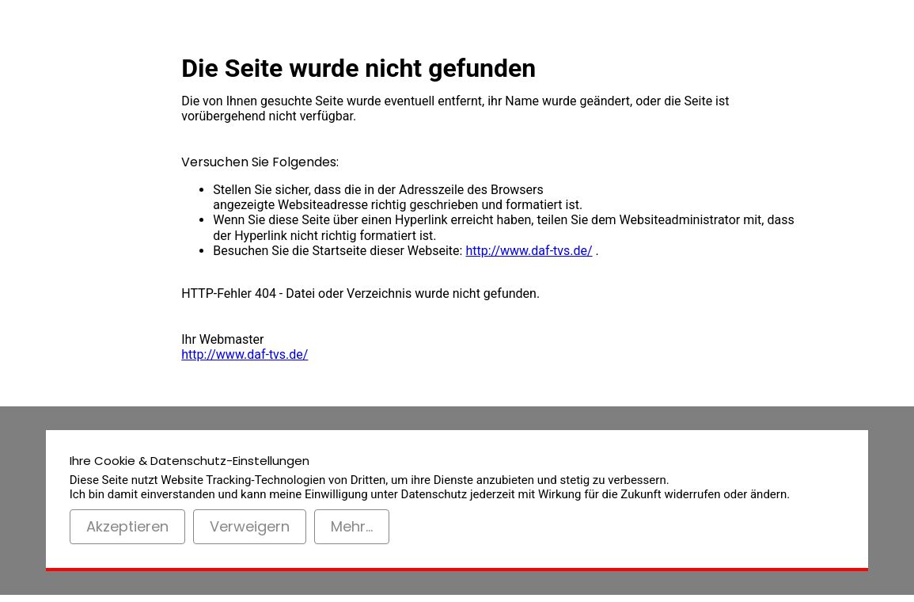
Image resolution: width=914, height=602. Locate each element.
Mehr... (352, 526)
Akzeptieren (127, 526)
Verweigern (250, 526)
